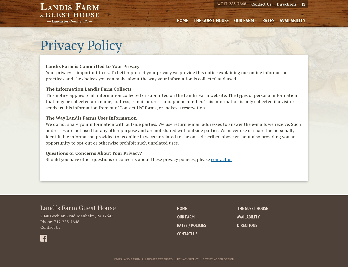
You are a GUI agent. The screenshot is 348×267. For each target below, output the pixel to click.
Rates (268, 20)
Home (182, 20)
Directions (286, 4)
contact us (221, 159)
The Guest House (211, 20)
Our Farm (244, 20)
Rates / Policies (191, 225)
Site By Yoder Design (218, 259)
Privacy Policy (188, 259)
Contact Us (261, 4)
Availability (292, 20)
